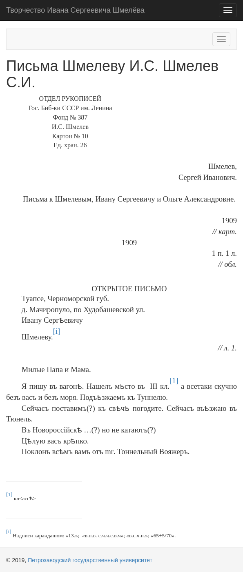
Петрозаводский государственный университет (90, 560)
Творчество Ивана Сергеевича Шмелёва (75, 10)
